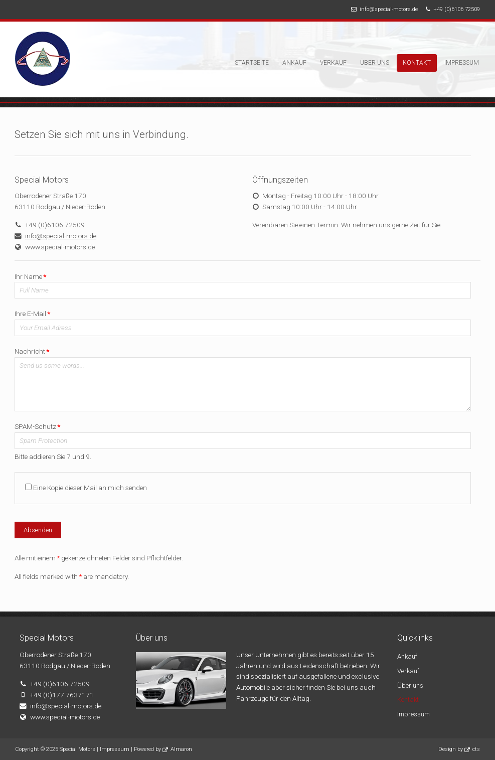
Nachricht (32, 351)
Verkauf (333, 62)
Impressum (461, 62)
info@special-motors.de (389, 9)
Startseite (252, 62)
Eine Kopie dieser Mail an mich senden (90, 488)
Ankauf (294, 62)
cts (476, 749)
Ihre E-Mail (32, 314)
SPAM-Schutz (37, 426)
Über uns (374, 62)
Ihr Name (30, 276)
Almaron (181, 749)
